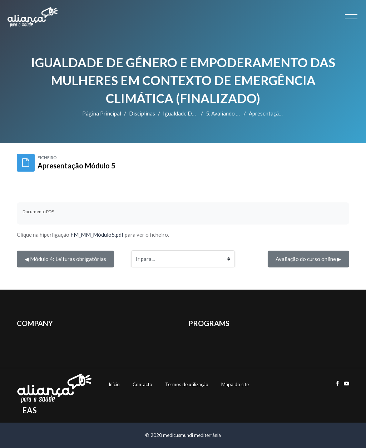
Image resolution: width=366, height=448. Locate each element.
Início (114, 384)
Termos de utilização (186, 384)
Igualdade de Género (188, 113)
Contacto (142, 384)
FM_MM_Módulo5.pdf (97, 234)
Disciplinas (142, 113)
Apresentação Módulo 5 (277, 113)
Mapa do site (235, 384)
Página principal (101, 113)
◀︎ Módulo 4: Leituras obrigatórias (65, 259)
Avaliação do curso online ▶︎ (308, 259)
